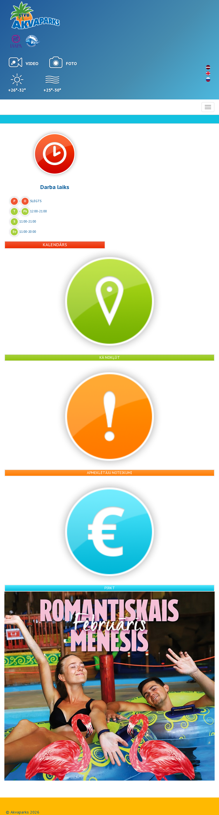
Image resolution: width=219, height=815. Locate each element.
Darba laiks (54, 186)
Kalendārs (55, 244)
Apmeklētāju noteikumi (109, 473)
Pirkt (109, 588)
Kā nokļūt (109, 357)
